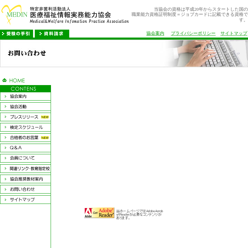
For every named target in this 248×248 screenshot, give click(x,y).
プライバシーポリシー (193, 33)
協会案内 (155, 33)
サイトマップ (233, 33)
